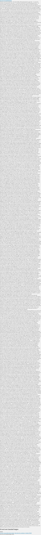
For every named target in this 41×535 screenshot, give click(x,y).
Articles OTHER (28, 533)
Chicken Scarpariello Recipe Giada (7, 533)
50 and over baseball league (6, 0)
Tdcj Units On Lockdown (20, 533)
